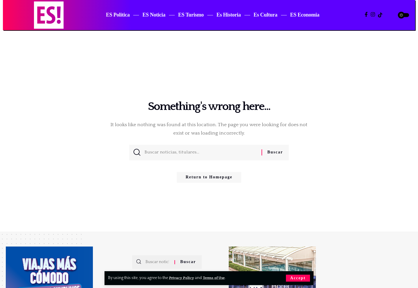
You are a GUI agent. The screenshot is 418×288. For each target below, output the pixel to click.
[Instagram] (372, 14)
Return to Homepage (208, 179)
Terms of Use (217, 278)
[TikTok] (380, 14)
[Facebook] (366, 14)
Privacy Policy (182, 278)
